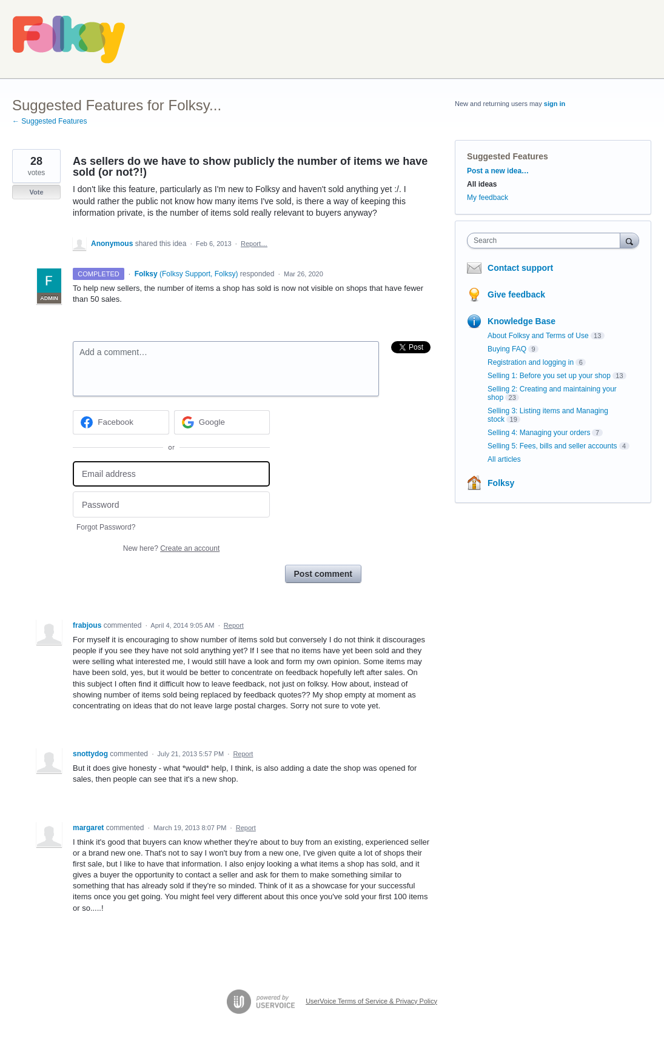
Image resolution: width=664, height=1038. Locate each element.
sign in (554, 103)
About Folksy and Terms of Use (538, 335)
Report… (254, 243)
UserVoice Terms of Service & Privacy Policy (371, 1001)
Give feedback (516, 294)
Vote (36, 192)
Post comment (323, 574)
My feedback (487, 197)
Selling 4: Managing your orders (539, 432)
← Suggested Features (49, 121)
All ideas (482, 184)
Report (234, 625)
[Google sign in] (222, 422)
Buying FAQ (507, 349)
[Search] (629, 240)
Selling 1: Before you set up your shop (549, 375)
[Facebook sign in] (121, 422)
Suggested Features (507, 156)
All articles (504, 459)
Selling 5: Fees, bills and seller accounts (552, 446)
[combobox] (546, 240)
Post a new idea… (498, 171)
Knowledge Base (521, 321)
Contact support (520, 268)
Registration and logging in (531, 362)
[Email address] (171, 474)
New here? (171, 548)
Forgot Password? (105, 527)
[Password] (171, 504)
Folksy (501, 483)
